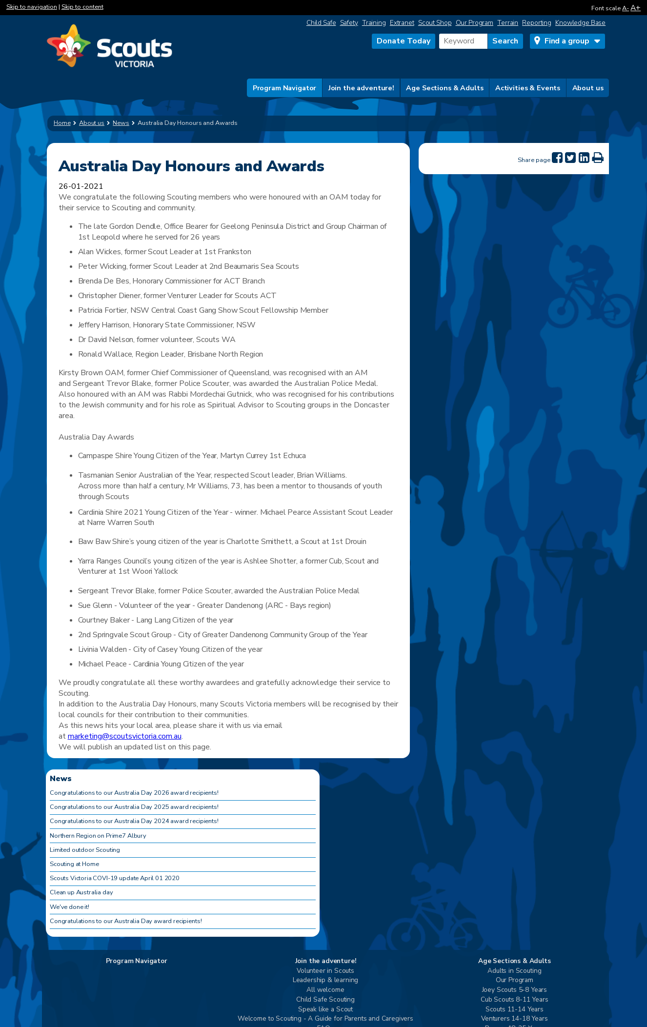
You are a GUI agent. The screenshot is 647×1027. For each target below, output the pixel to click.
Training (374, 22)
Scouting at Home (74, 864)
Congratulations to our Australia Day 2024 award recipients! (134, 821)
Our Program (475, 22)
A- (625, 8)
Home (62, 123)
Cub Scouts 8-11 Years (514, 1000)
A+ (635, 7)
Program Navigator (285, 88)
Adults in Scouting (514, 971)
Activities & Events (527, 88)
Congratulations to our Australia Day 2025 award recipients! (134, 807)
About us (588, 88)
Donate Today (403, 41)
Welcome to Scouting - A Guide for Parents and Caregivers (325, 1019)
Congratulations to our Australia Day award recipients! (126, 921)
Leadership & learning (326, 980)
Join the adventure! (361, 88)
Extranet (402, 22)
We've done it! (69, 907)
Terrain (507, 22)
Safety (349, 22)
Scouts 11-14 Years (514, 1009)
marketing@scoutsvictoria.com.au (125, 736)
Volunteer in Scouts (325, 971)
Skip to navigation (31, 6)
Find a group (567, 41)
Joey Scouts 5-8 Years (514, 990)
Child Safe (321, 22)
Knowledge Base (580, 22)
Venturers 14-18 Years (514, 1019)
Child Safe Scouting (325, 1000)
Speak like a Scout (325, 1009)
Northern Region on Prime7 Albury (98, 835)
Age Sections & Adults (444, 88)
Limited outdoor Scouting (85, 850)
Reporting (536, 22)
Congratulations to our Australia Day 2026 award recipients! (134, 792)
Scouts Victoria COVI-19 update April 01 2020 (115, 878)
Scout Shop (435, 22)
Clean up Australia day (81, 892)
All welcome (325, 990)
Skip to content (82, 6)
